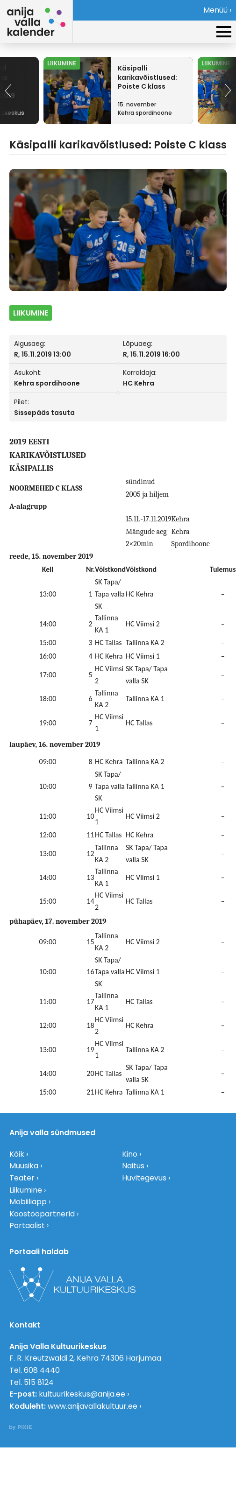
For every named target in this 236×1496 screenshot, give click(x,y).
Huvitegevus (144, 1178)
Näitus (133, 1165)
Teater (22, 1178)
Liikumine (25, 1190)
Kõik (16, 1154)
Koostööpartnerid (42, 1213)
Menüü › (217, 10)
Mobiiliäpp (28, 1201)
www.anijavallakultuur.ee (92, 1406)
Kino (129, 1154)
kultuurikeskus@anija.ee (82, 1394)
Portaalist (27, 1225)
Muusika (23, 1165)
